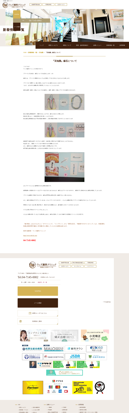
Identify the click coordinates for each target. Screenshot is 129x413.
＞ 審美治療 (49, 394)
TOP (24, 52)
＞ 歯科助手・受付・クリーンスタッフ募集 (87, 389)
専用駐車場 (48, 4)
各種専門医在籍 (36, 4)
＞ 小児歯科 (63, 384)
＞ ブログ (33, 391)
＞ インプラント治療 (65, 391)
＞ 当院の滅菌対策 (35, 384)
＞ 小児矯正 (63, 396)
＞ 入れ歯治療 (50, 396)
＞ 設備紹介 (20, 394)
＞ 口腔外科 (63, 389)
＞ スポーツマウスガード (52, 398)
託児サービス (61, 4)
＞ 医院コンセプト (22, 384)
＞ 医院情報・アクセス (23, 386)
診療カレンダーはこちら (29, 296)
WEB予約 (28, 289)
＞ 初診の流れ (21, 396)
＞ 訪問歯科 (63, 401)
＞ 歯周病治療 (64, 386)
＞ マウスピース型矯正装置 (67, 398)
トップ (48, 45)
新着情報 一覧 (32, 52)
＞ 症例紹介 (34, 394)
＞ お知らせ (34, 389)
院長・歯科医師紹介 (85, 45)
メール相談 (50, 289)
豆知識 (41, 52)
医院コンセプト (58, 45)
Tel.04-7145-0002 (28, 277)
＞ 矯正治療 (63, 394)
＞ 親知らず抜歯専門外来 (52, 389)
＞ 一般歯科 (49, 384)
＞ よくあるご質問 (35, 386)
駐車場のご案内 (50, 296)
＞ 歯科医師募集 (82, 384)
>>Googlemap (107, 302)
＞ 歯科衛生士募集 (82, 386)
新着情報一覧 (112, 45)
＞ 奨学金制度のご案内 (23, 389)
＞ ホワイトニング (51, 391)
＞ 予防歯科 (49, 386)
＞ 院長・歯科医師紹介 (23, 391)
